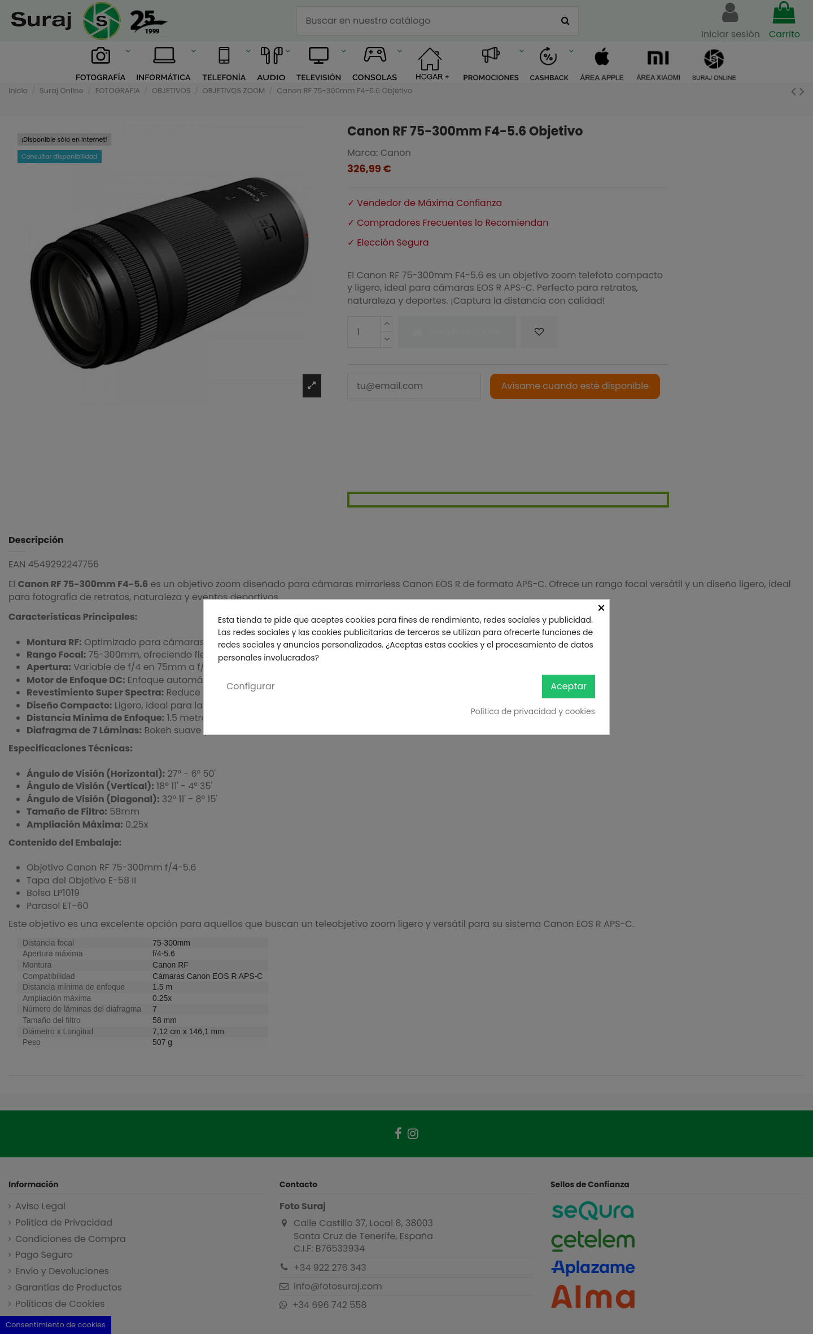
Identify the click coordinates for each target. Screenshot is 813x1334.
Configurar (250, 686)
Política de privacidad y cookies (533, 710)
